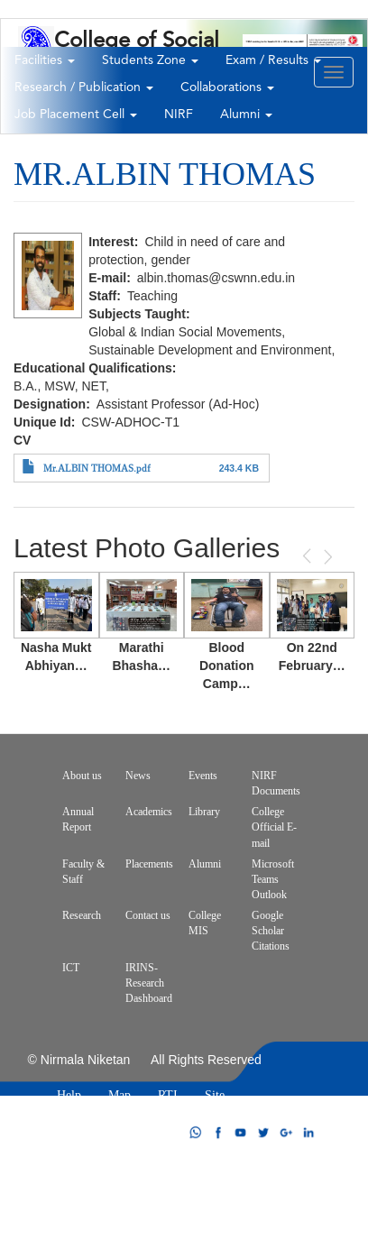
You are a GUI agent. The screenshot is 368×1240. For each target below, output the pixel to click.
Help (69, 1095)
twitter (263, 1132)
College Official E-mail (274, 827)
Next (326, 557)
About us (82, 775)
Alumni (246, 114)
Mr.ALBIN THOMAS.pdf (97, 468)
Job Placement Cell (75, 114)
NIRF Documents (276, 783)
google (286, 1132)
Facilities (44, 60)
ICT (70, 967)
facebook (218, 1132)
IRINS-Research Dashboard (148, 983)
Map (119, 1095)
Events (203, 775)
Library (204, 811)
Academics (148, 811)
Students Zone (150, 60)
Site (215, 1095)
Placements (149, 864)
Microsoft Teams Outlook (273, 879)
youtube (241, 1132)
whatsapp (196, 1132)
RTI (168, 1095)
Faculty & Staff (83, 872)
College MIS (205, 923)
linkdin (308, 1132)
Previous (308, 556)
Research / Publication (83, 87)
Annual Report (78, 819)
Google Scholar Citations (271, 930)
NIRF (178, 114)
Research (81, 915)
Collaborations (227, 87)
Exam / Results (273, 60)
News (138, 775)
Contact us (147, 915)
